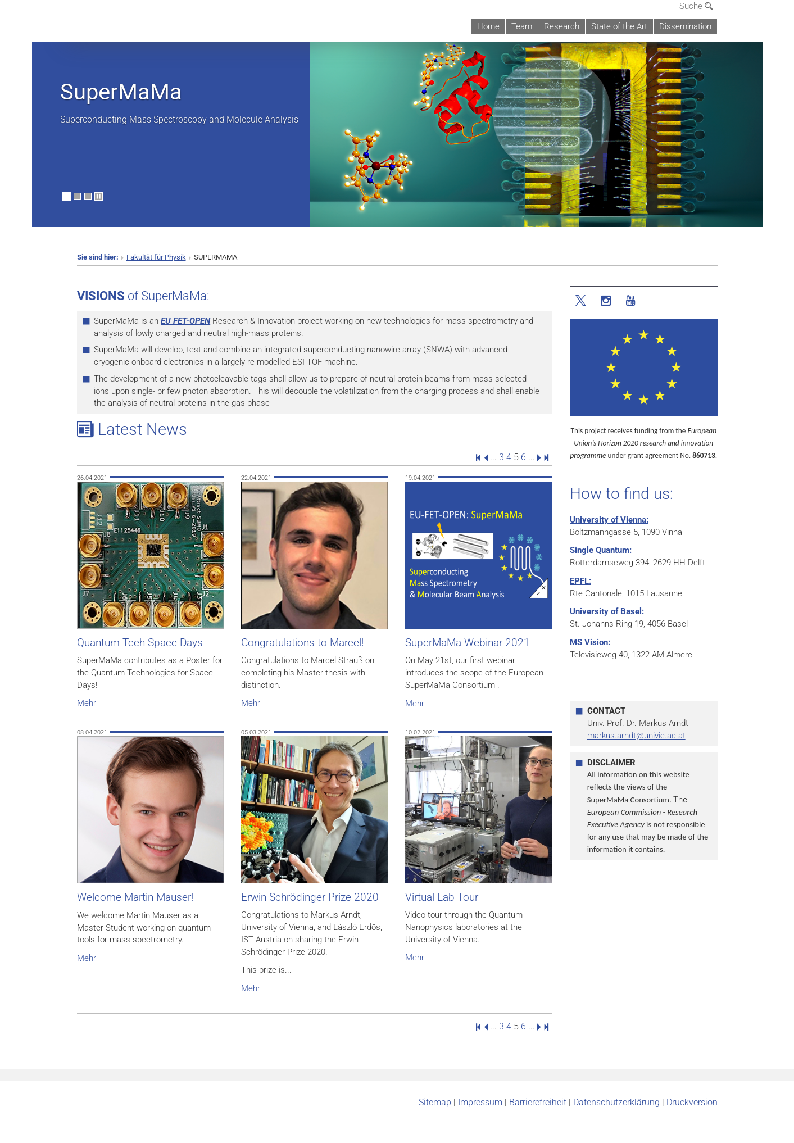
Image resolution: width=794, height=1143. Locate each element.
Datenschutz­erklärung (616, 1102)
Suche (696, 6)
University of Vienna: (609, 520)
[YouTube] (630, 301)
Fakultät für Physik (156, 257)
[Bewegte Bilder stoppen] (98, 196)
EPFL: (580, 581)
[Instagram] (606, 301)
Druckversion (692, 1102)
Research (561, 26)
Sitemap (435, 1102)
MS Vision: (590, 642)
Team (521, 26)
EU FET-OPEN (185, 321)
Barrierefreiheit (537, 1102)
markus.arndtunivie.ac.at (636, 736)
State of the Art (619, 26)
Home (488, 26)
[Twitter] (582, 301)
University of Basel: (607, 611)
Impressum (480, 1102)
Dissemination (685, 26)
